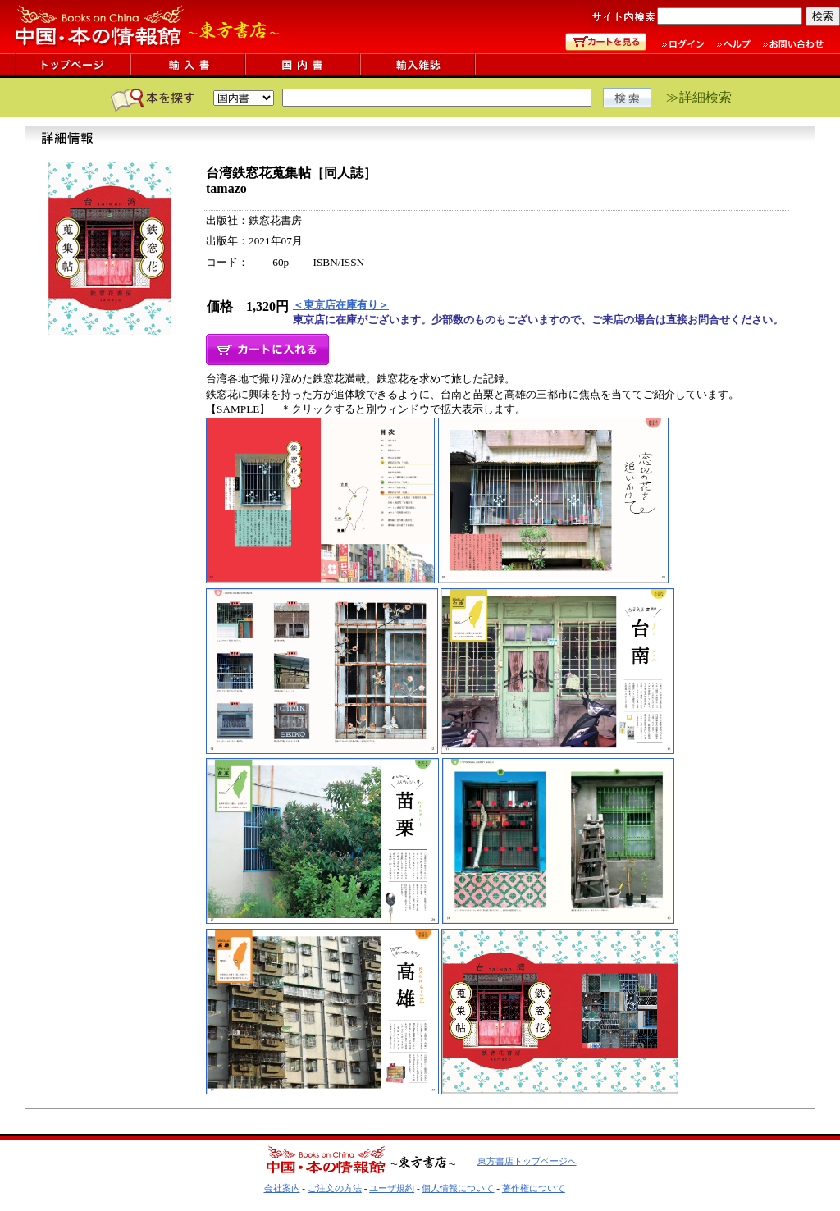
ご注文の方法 (335, 1188)
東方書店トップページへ (527, 1161)
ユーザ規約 (391, 1188)
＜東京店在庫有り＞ (341, 305)
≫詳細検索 (699, 97)
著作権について (533, 1188)
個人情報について (458, 1188)
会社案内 (282, 1188)
